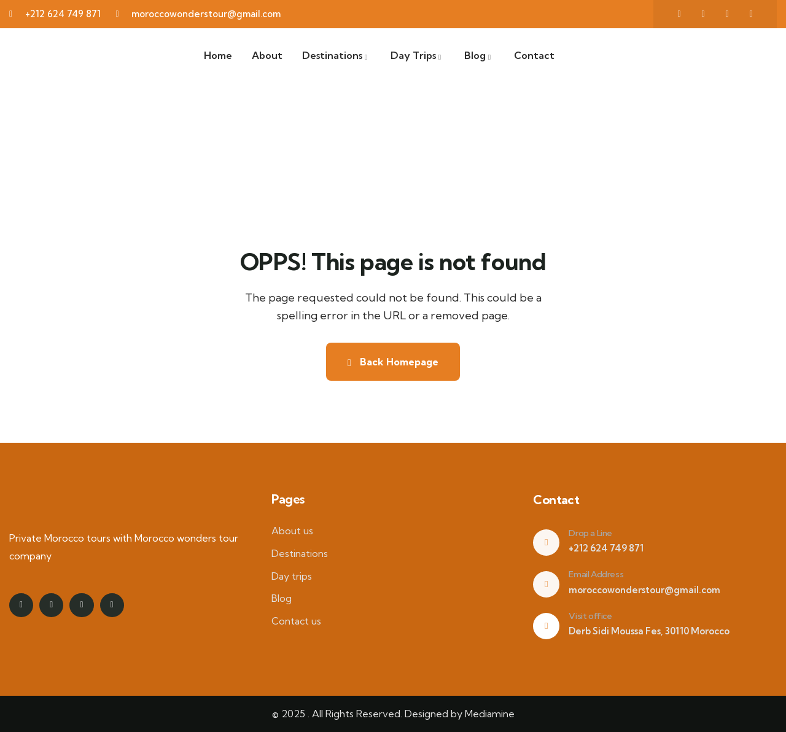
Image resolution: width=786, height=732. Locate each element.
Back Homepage (393, 362)
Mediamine (490, 713)
